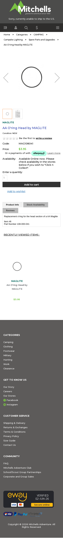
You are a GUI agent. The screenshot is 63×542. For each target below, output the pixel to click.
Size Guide (9, 440)
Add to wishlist (16, 191)
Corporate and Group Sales (18, 476)
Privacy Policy (11, 436)
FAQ (5, 463)
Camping (8, 342)
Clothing (8, 346)
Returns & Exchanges (15, 427)
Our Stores (9, 395)
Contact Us (9, 445)
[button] (5, 27)
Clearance (8, 368)
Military (7, 355)
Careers (7, 391)
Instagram (12, 404)
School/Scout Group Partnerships (22, 472)
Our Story (8, 387)
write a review (44, 138)
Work (6, 364)
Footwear (9, 351)
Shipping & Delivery (14, 423)
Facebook (12, 400)
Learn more (53, 153)
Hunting (7, 359)
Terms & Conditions (14, 431)
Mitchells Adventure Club (17, 467)
